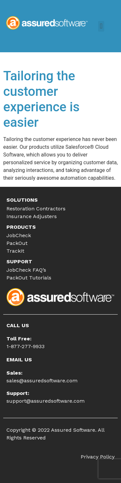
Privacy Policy (98, 457)
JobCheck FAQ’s (26, 270)
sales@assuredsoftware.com (41, 380)
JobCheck (18, 235)
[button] (101, 26)
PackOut (16, 243)
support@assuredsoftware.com (45, 401)
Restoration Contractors (36, 209)
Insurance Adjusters (31, 216)
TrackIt (15, 251)
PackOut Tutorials (28, 278)
